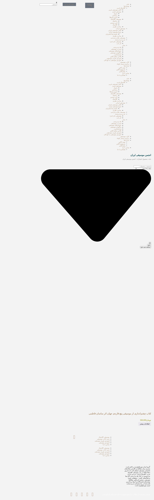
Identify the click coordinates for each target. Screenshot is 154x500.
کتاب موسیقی (105, 62)
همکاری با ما (102, 75)
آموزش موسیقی (85, 443)
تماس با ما (106, 73)
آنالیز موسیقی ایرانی (95, 30)
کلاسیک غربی (102, 8)
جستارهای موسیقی (96, 51)
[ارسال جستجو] (131, 243)
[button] (20, 3)
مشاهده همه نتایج (126, 247)
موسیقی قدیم (97, 12)
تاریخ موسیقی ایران (96, 32)
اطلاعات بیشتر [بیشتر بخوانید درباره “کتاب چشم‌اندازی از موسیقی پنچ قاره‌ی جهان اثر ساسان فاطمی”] (125, 424)
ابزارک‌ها (107, 66)
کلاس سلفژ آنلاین (96, 56)
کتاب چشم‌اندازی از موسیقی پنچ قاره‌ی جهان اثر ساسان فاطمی (101, 413)
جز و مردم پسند (101, 40)
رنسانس (95, 15)
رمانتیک (96, 21)
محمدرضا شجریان (92, 34)
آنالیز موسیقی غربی (96, 10)
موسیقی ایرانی (101, 28)
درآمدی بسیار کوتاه (104, 64)
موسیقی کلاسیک (97, 19)
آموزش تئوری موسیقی (95, 58)
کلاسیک (96, 25)
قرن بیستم (94, 23)
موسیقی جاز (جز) (96, 41)
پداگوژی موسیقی (96, 53)
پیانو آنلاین (103, 71)
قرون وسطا (94, 17)
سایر (104, 45)
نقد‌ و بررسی (98, 47)
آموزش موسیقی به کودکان (93, 60)
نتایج (130, 245)
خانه (108, 4)
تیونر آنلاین (103, 68)
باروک (96, 13)
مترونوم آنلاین (101, 69)
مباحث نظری (98, 26)
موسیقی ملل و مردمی (99, 38)
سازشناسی (98, 54)
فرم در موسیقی (97, 49)
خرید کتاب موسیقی (84, 439)
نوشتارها (107, 6)
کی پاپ (100, 43)
